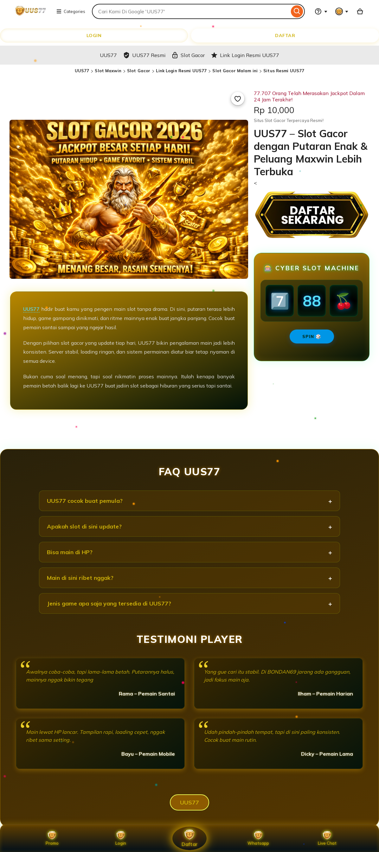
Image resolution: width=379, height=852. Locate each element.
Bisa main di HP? (70, 552)
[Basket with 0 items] (360, 11)
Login (120, 838)
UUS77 (82, 70)
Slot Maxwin (108, 70)
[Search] (297, 11)
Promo (52, 838)
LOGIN (94, 35)
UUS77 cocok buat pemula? (85, 500)
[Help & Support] (321, 11)
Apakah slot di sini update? (84, 526)
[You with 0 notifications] (341, 11)
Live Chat (327, 838)
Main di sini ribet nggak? (80, 577)
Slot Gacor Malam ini (235, 70)
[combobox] (190, 11)
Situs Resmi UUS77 (283, 70)
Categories (70, 11)
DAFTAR (285, 35)
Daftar (189, 838)
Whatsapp (258, 838)
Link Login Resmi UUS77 (181, 70)
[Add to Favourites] (237, 98)
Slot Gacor (138, 70)
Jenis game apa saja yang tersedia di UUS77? (109, 603)
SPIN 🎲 (311, 336)
